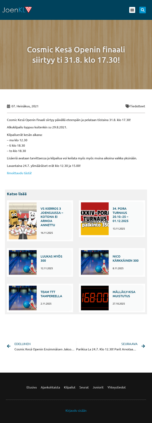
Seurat (84, 387)
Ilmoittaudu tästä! (19, 173)
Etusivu (32, 387)
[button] (132, 10)
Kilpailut (69, 387)
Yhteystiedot (116, 387)
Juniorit (98, 387)
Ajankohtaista (50, 387)
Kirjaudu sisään (76, 410)
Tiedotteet (137, 106)
